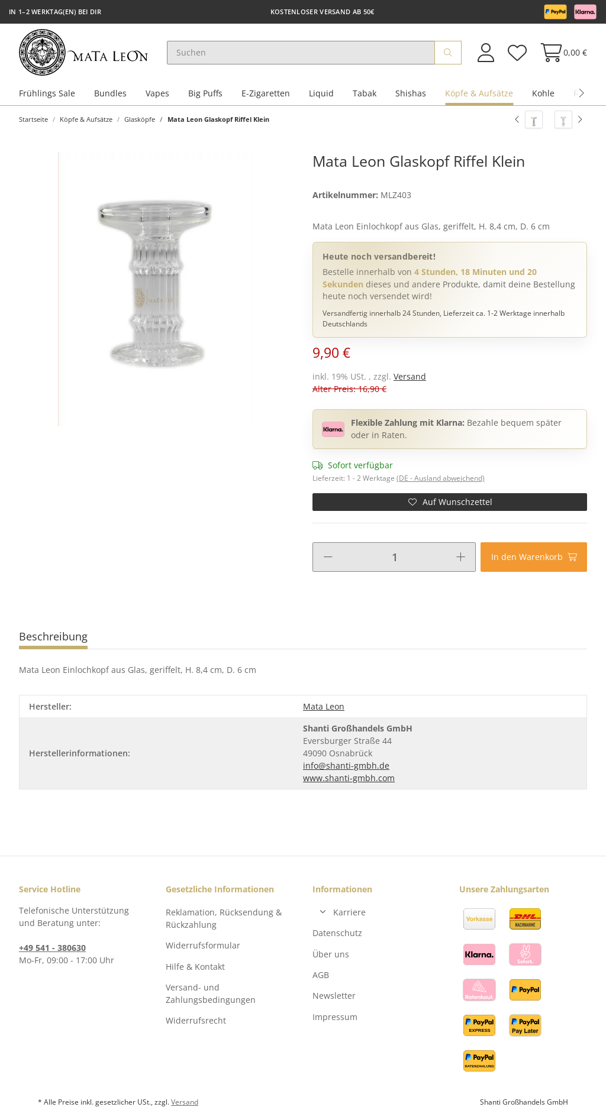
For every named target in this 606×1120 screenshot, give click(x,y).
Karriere (349, 912)
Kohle (543, 93)
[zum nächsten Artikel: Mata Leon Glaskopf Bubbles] (568, 120)
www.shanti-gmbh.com (349, 778)
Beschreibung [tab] (53, 637)
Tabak (364, 93)
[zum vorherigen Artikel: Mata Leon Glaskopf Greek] (528, 120)
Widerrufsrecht (196, 1021)
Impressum (334, 1017)
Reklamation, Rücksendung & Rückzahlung (224, 919)
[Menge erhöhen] (460, 557)
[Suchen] (302, 53)
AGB (320, 975)
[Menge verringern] (328, 557)
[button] (486, 53)
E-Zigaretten (265, 93)
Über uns (330, 954)
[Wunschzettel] (517, 53)
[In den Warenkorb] (534, 557)
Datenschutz (337, 933)
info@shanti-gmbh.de (346, 766)
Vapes (157, 93)
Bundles (110, 93)
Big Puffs (205, 93)
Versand (410, 377)
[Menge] (394, 557)
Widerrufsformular (203, 945)
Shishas (410, 93)
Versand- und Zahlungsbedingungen (211, 994)
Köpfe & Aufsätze (479, 93)
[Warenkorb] (560, 53)
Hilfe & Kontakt (195, 967)
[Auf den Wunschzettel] (449, 503)
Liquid (321, 93)
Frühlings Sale (47, 93)
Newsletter (334, 996)
